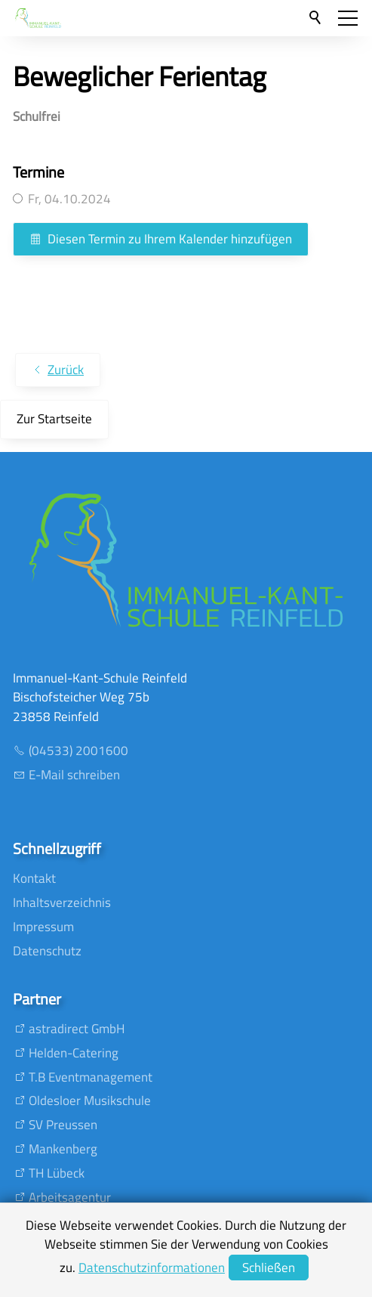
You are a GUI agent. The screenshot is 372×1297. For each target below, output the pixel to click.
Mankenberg (63, 1149)
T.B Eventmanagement (90, 1077)
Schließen (268, 1267)
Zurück (66, 369)
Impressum (43, 926)
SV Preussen (63, 1124)
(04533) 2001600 (78, 750)
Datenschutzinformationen (151, 1267)
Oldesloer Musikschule (90, 1100)
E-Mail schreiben (74, 775)
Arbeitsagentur (70, 1197)
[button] (348, 18)
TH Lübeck (57, 1173)
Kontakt (34, 878)
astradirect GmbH (77, 1029)
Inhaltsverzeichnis (62, 902)
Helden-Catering (73, 1053)
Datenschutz (47, 951)
